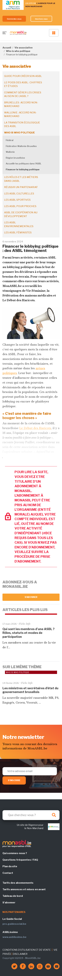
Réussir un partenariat (21, 187)
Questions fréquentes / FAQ (20, 859)
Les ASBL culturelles (19, 193)
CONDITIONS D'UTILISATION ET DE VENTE (26, 949)
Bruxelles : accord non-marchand (21, 104)
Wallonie (10, 152)
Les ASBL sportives (17, 199)
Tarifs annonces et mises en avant (24, 889)
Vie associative (24, 47)
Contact (7, 872)
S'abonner (31, 597)
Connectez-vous (14, 18)
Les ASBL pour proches (20, 206)
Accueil (6, 47)
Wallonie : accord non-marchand (20, 114)
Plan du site (9, 866)
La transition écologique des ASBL (22, 124)
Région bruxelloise (15, 157)
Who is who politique (18, 51)
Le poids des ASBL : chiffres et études (23, 84)
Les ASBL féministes (18, 232)
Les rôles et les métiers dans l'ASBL (21, 179)
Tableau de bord (12, 895)
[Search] (31, 815)
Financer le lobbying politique (23, 169)
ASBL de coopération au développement (20, 214)
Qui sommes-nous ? (14, 853)
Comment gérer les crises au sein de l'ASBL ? (22, 94)
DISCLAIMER (20, 953)
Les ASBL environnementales (18, 224)
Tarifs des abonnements (17, 882)
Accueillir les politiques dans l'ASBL (23, 163)
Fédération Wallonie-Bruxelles (21, 146)
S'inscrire (14, 780)
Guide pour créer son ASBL (23, 76)
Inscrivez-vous (41, 18)
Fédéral (9, 140)
